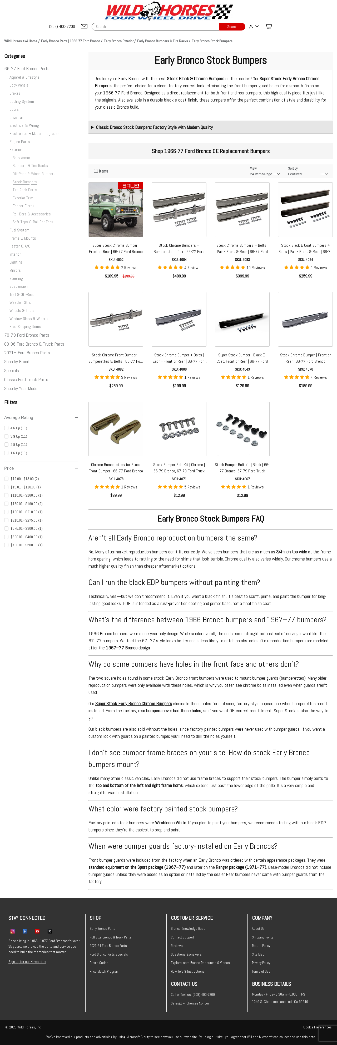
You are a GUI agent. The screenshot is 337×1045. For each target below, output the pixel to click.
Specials (11, 370)
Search (232, 26)
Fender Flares (23, 206)
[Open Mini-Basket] (268, 26)
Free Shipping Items (25, 326)
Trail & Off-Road (21, 294)
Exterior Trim (23, 198)
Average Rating (41, 417)
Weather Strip (20, 302)
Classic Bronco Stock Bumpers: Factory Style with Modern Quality (154, 127)
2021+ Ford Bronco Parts (27, 353)
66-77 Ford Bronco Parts (26, 68)
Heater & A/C (19, 246)
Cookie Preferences (317, 1027)
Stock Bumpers (25, 182)
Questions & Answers (186, 954)
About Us (258, 928)
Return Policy (261, 945)
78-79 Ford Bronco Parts (26, 335)
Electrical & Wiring (24, 125)
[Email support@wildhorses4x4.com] (84, 27)
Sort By (293, 168)
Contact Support (182, 937)
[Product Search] (155, 27)
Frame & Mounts (22, 238)
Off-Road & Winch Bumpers (34, 173)
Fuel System (19, 230)
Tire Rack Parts (25, 190)
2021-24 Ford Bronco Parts (108, 945)
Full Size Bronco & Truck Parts (110, 937)
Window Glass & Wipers (28, 318)
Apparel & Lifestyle (24, 77)
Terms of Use (261, 971)
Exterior (15, 149)
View (253, 168)
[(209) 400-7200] (62, 26)
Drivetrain (16, 117)
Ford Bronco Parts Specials (109, 954)
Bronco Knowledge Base (188, 928)
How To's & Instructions (188, 971)
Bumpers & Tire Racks (30, 165)
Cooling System (21, 101)
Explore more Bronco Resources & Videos (200, 963)
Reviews (177, 945)
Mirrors (15, 270)
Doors (14, 109)
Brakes (15, 93)
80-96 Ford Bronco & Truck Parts (34, 344)
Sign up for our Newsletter (27, 961)
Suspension (18, 286)
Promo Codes (99, 963)
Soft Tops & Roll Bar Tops (33, 222)
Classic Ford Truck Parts (26, 379)
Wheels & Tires (21, 310)
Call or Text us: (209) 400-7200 (193, 994)
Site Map (258, 954)
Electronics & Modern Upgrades (34, 133)
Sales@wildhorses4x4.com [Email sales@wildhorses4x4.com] (190, 1003)
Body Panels (18, 85)
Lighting (15, 262)
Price (41, 468)
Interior (15, 254)
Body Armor (21, 157)
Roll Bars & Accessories (32, 214)
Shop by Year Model (21, 388)
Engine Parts (19, 141)
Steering (16, 278)
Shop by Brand (16, 362)
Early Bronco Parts (102, 928)
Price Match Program (104, 971)
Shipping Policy (262, 937)
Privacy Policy (261, 963)
